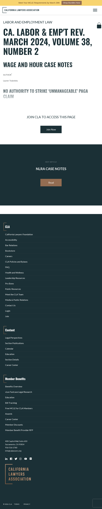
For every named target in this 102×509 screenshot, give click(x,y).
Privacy (27, 504)
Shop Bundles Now (71, 3)
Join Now (51, 129)
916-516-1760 (11, 447)
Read (51, 182)
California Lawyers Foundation (19, 234)
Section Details (12, 359)
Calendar (9, 348)
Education (9, 354)
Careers (8, 256)
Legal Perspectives (13, 337)
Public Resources (13, 289)
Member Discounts (14, 424)
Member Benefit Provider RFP (19, 430)
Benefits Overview (13, 386)
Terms (16, 504)
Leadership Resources (15, 278)
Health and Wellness (14, 272)
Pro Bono (9, 283)
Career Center (11, 365)
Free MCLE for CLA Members (19, 408)
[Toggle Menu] (95, 10)
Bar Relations (11, 245)
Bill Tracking (11, 403)
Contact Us (10, 305)
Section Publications (14, 343)
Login (7, 311)
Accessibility (11, 240)
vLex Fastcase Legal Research (18, 392)
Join (7, 316)
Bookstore (10, 250)
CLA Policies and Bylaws (16, 261)
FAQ (7, 267)
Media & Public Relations (16, 300)
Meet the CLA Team (14, 294)
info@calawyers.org (13, 451)
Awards (8, 413)
